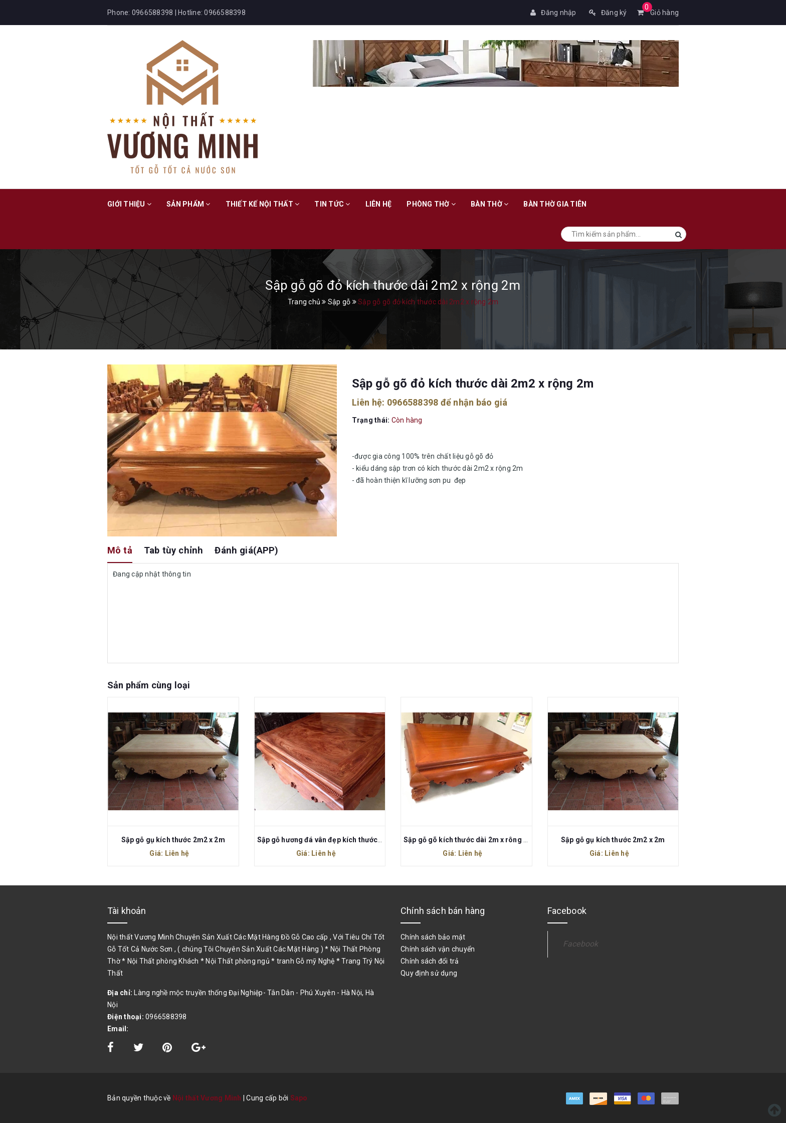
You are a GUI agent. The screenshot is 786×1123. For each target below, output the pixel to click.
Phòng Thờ (431, 204)
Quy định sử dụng (429, 973)
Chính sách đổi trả (430, 961)
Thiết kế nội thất (263, 204)
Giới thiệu (129, 204)
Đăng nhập (553, 13)
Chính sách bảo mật (433, 937)
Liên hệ (378, 204)
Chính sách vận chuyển (438, 949)
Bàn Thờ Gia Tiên (554, 204)
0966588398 (152, 13)
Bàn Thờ (489, 204)
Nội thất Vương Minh (207, 1098)
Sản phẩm (188, 204)
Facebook (581, 944)
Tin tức (332, 204)
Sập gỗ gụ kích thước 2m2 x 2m (173, 840)
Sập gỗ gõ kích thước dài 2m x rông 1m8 (471, 840)
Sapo (299, 1098)
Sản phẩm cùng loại (148, 685)
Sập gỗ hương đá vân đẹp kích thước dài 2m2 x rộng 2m (349, 840)
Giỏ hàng (658, 13)
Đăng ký (608, 13)
